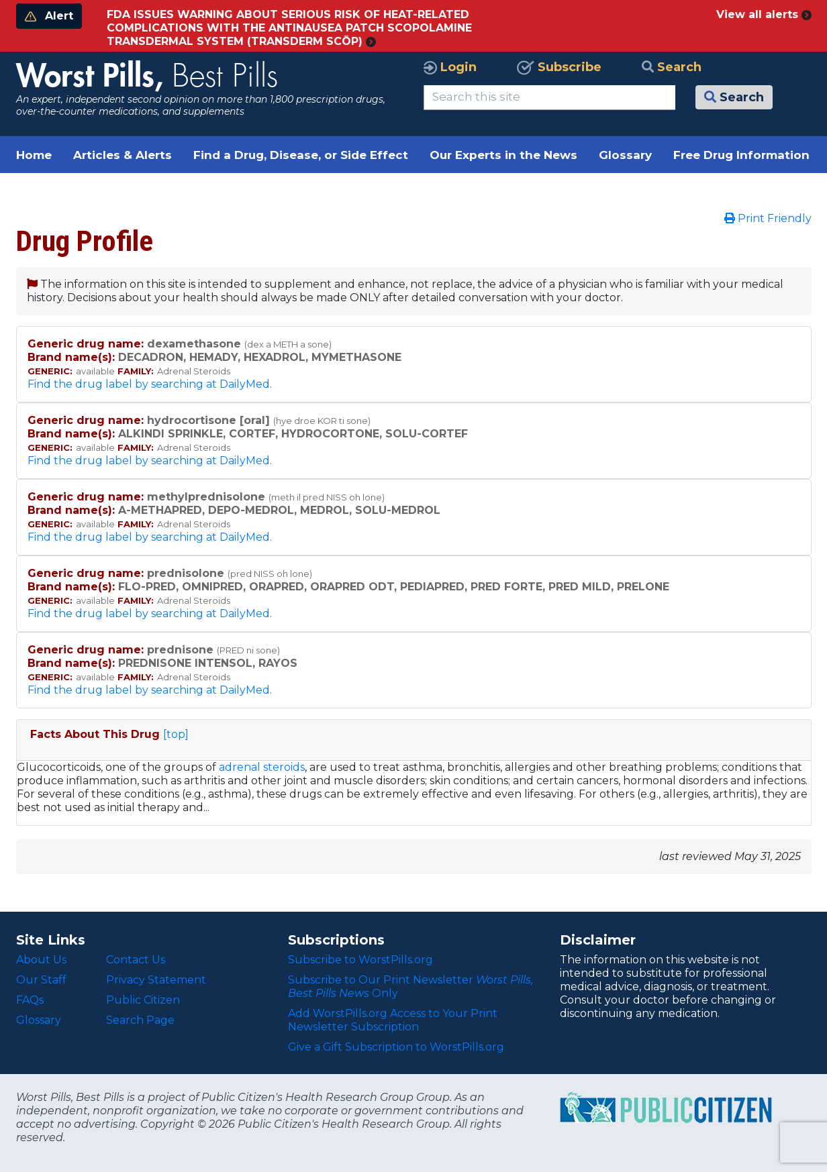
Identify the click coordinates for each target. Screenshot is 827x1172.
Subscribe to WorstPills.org (360, 959)
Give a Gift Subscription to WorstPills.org (396, 1047)
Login (450, 67)
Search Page (140, 1020)
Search (671, 67)
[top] (176, 734)
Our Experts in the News (503, 155)
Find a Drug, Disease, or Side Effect (300, 155)
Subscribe (559, 67)
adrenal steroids (262, 767)
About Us (41, 959)
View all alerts (764, 14)
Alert (49, 15)
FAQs (30, 1000)
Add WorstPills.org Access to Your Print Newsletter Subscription (392, 1020)
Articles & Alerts (122, 155)
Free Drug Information (741, 155)
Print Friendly (768, 218)
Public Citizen (143, 1000)
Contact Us (135, 959)
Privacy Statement (156, 979)
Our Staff (41, 979)
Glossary (625, 155)
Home (34, 155)
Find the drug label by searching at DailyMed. (150, 384)
